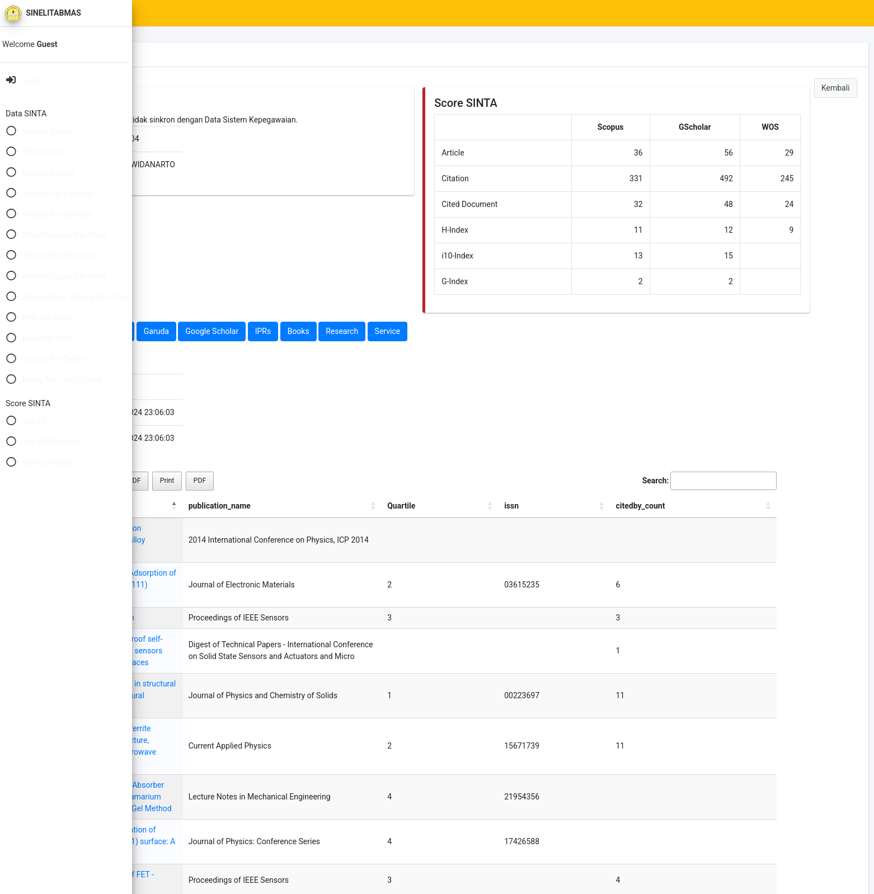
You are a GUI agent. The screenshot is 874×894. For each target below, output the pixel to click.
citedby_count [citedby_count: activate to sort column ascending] (751, 505)
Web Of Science (239, 331)
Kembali (835, 87)
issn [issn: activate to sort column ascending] (687, 505)
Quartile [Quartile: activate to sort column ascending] (646, 505)
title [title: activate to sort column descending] (170, 505)
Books (438, 331)
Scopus (183, 331)
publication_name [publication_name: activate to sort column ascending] (452, 505)
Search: (723, 481)
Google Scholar (351, 331)
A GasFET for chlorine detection (219, 594)
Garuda (296, 331)
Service (528, 331)
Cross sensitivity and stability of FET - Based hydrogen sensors (273, 780)
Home (188, 13)
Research (482, 331)
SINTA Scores (241, 13)
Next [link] (774, 836)
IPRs (403, 331)
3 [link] (724, 836)
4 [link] (746, 836)
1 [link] (679, 836)
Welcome (37, 44)
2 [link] (701, 836)
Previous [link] (644, 836)
